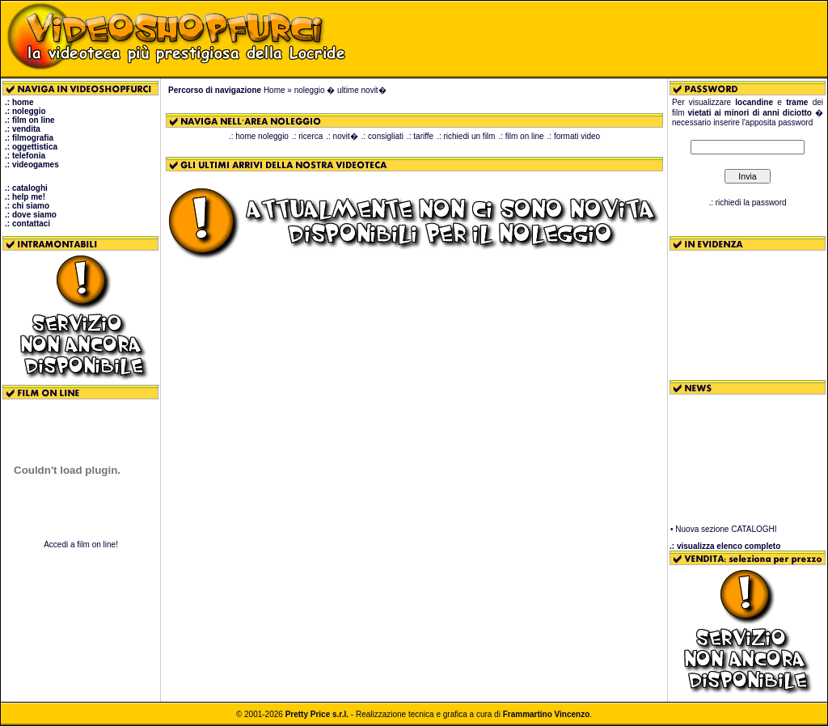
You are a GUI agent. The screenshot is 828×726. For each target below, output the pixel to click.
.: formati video (574, 136)
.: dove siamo (31, 214)
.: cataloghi (26, 188)
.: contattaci (27, 223)
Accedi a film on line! (81, 544)
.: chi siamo (27, 205)
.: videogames (32, 164)
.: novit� (341, 136)
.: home (19, 102)
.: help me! (25, 196)
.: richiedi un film (466, 136)
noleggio (309, 90)
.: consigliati (382, 136)
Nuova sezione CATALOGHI (725, 530)
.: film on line (30, 120)
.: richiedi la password (747, 202)
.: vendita (22, 129)
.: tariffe (420, 136)
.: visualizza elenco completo (725, 546)
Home (274, 90)
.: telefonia (25, 155)
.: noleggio (25, 111)
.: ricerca (307, 136)
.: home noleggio (259, 136)
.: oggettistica (31, 146)
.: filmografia (29, 137)
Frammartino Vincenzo (546, 714)
